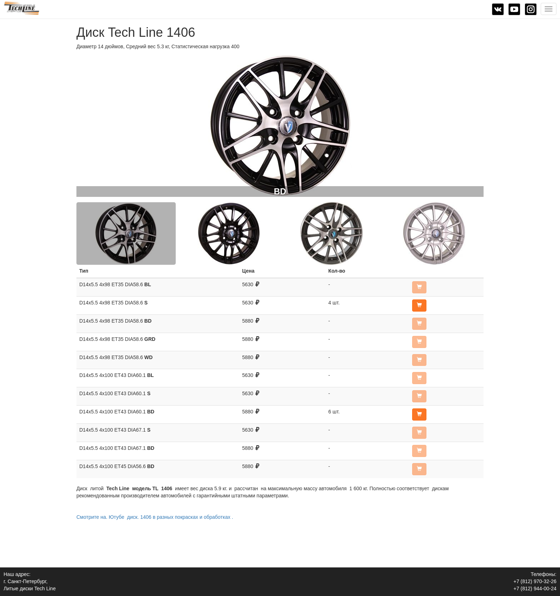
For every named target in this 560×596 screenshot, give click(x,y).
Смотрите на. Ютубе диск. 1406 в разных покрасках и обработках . (154, 517)
